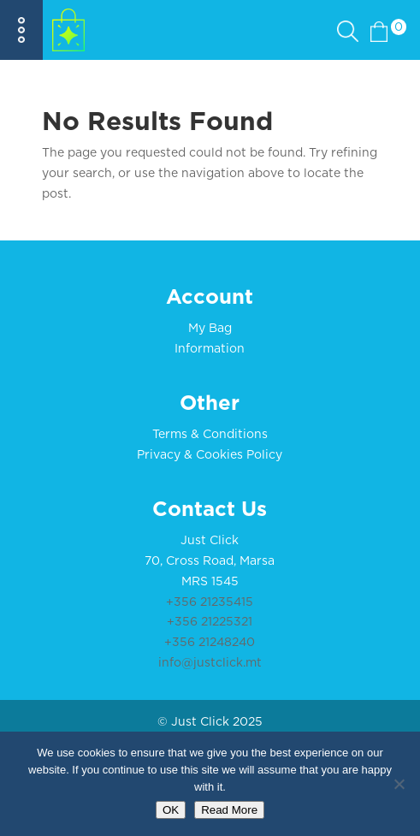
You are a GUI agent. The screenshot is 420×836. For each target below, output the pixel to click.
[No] (398, 783)
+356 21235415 (209, 602)
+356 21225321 (209, 622)
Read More (229, 809)
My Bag (210, 329)
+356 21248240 (209, 643)
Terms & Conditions (210, 435)
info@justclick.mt (210, 663)
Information (210, 349)
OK (171, 809)
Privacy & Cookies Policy (209, 455)
